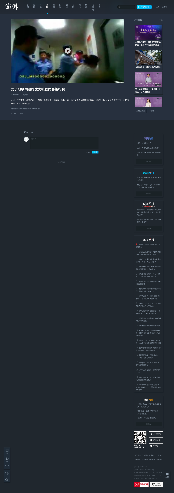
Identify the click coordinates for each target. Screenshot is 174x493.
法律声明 (138, 459)
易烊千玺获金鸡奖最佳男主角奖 (150, 326)
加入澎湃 (145, 455)
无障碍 (164, 7)
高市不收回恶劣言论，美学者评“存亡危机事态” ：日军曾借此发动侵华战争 (148, 387)
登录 (157, 7)
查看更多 (149, 161)
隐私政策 (145, 459)
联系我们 (152, 455)
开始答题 (149, 228)
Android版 (157, 434)
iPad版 (155, 446)
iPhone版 (156, 440)
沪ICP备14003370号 (140, 467)
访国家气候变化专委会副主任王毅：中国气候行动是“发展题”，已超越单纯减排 (148, 333)
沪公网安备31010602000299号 (144, 470)
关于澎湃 (138, 455)
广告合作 (159, 455)
